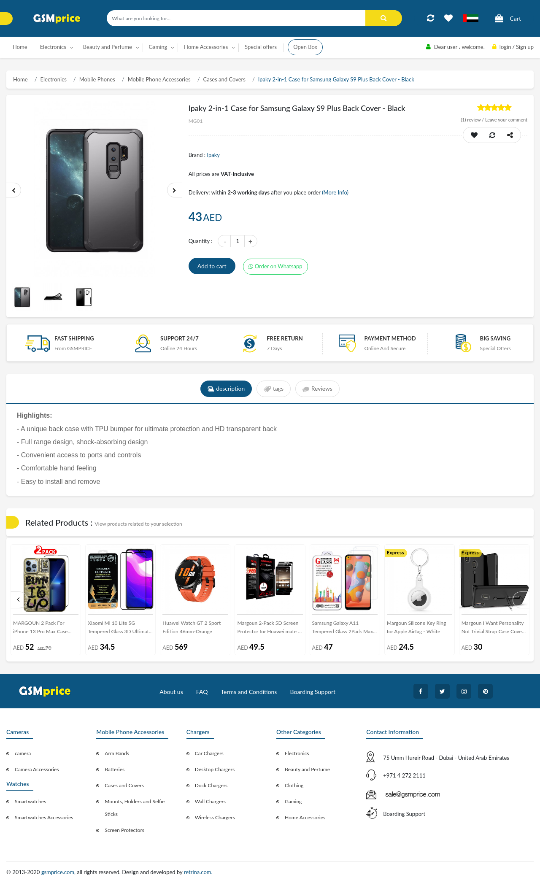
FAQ (202, 691)
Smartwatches (30, 801)
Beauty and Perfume (307, 769)
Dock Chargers (211, 785)
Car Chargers (209, 753)
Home (20, 46)
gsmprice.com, (59, 872)
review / (473, 119)
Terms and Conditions (249, 691)
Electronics (53, 79)
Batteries (114, 769)
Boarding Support (313, 691)
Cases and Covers (224, 79)
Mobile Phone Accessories (159, 79)
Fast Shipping (74, 338)
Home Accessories (305, 817)
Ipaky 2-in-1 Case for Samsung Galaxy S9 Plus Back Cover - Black (336, 79)
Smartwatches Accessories (44, 817)
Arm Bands (117, 753)
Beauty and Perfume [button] (107, 46)
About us (171, 691)
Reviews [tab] (317, 389)
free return (285, 338)
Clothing (294, 785)
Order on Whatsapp (275, 266)
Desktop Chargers (215, 769)
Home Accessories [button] (206, 46)
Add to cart (212, 266)
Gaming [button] (158, 46)
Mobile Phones (97, 79)
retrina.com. (198, 872)
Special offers (261, 46)
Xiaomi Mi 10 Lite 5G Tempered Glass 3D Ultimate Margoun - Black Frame (119, 629)
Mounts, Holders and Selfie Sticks (135, 807)
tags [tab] (274, 389)
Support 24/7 (179, 338)
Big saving (495, 338)
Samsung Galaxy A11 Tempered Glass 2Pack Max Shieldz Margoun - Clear (342, 629)
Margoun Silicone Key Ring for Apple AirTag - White (416, 627)
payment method (390, 338)
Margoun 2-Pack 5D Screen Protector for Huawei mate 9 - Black (269, 629)
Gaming (293, 801)
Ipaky (213, 154)
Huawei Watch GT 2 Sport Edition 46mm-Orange (191, 627)
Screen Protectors (124, 830)
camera (23, 753)
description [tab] (226, 389)
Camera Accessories (37, 769)
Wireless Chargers (215, 817)
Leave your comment (506, 119)
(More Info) (335, 192)
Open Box (305, 46)
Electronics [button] (53, 46)
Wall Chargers (210, 801)
